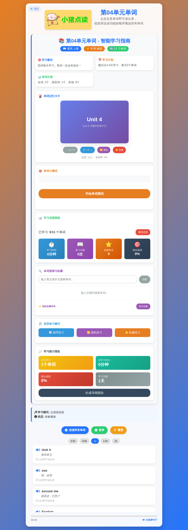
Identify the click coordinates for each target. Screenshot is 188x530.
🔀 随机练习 (94, 332)
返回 (36, 9)
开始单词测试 (94, 193)
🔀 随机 (104, 150)
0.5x (73, 441)
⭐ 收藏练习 (132, 332)
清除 (144, 279)
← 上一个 (70, 150)
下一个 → (87, 150)
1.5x (105, 441)
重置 (118, 430)
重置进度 (143, 232)
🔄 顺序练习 (56, 332)
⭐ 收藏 (119, 150)
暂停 (99, 430)
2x (116, 441)
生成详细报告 (94, 393)
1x (95, 441)
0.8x (84, 441)
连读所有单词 (75, 430)
